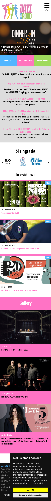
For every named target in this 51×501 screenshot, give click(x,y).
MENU (47, 6)
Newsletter (42, 60)
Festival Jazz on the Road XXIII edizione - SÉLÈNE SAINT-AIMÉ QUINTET (26, 136)
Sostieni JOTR (25, 60)
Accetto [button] (30, 490)
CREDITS (7, 495)
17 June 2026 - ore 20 (11, 52)
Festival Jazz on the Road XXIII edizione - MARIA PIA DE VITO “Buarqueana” (26, 103)
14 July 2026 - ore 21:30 (26, 112)
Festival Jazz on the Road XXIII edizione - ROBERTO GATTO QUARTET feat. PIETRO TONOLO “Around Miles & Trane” (26, 119)
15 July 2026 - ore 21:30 (25, 130)
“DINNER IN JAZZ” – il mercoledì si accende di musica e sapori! (24, 48)
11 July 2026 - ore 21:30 (25, 85)
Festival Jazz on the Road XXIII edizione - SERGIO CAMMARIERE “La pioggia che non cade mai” (26, 91)
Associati (8, 60)
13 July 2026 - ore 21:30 (25, 98)
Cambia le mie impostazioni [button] (30, 495)
